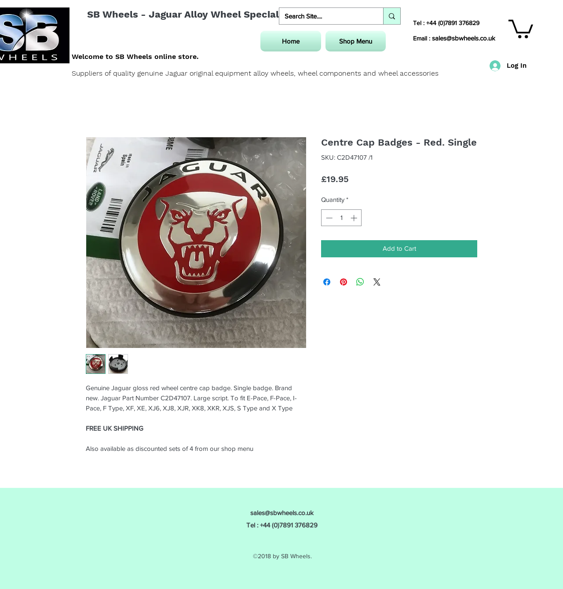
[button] (520, 28)
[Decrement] (328, 218)
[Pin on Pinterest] (343, 282)
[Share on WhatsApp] (360, 282)
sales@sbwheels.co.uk (463, 38)
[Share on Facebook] (327, 282)
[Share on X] (377, 282)
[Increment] (355, 218)
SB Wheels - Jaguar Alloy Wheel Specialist (189, 14)
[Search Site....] (325, 16)
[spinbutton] (341, 218)
